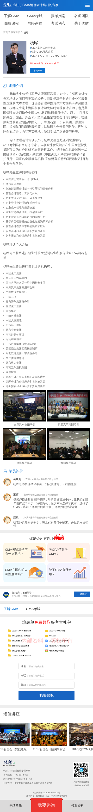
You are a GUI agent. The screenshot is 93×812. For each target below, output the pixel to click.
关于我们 (27, 779)
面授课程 (11, 23)
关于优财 (81, 23)
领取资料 (77, 805)
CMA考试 (35, 16)
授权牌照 (17, 779)
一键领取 (82, 594)
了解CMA (11, 16)
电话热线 (15, 805)
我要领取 (46, 695)
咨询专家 (37, 70)
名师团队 (81, 16)
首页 (6, 32)
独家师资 (17, 32)
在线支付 (7, 779)
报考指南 (58, 16)
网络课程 (35, 23)
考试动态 (58, 23)
